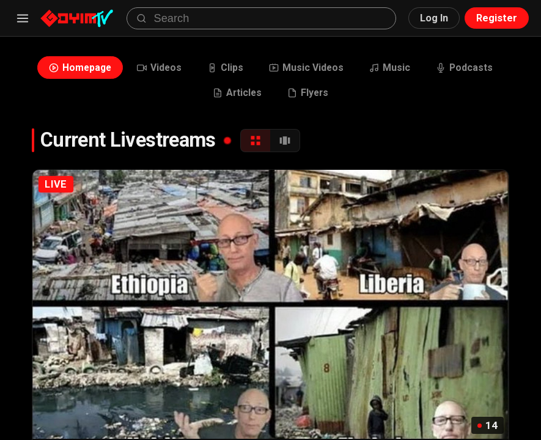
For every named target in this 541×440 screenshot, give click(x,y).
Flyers (307, 92)
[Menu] (22, 18)
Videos (159, 67)
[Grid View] (255, 141)
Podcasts (464, 67)
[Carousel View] (285, 141)
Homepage (80, 67)
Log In (434, 18)
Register (496, 18)
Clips (225, 67)
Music (389, 67)
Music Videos (306, 67)
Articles (237, 92)
